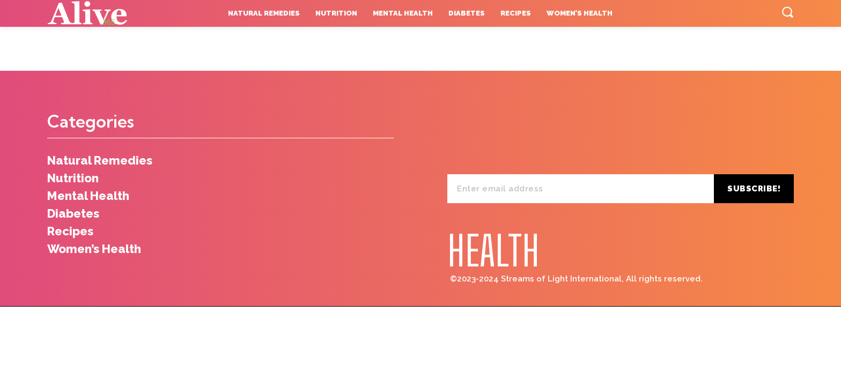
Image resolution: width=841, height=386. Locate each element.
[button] (787, 11)
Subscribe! (753, 189)
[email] (580, 188)
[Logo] (113, 13)
